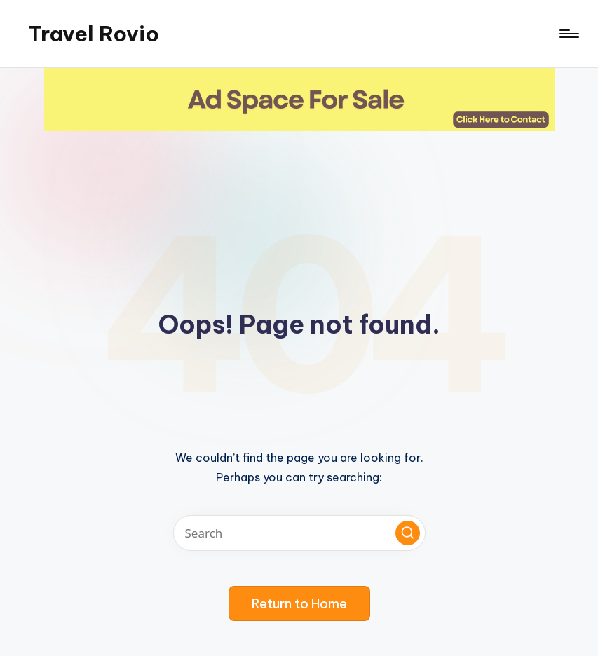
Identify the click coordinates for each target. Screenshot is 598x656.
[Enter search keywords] (299, 533)
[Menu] (568, 34)
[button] (407, 533)
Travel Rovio (93, 33)
